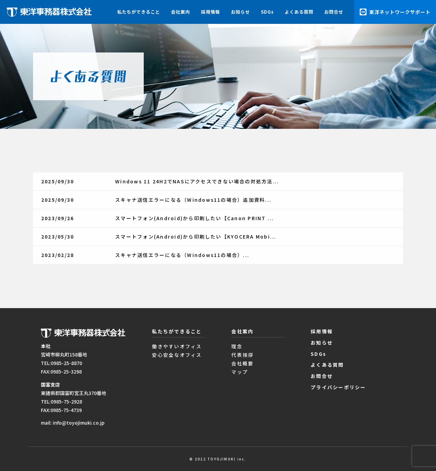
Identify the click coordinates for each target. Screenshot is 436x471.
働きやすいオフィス (177, 346)
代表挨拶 (242, 354)
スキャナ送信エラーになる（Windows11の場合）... (182, 255)
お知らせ (240, 12)
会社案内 (180, 12)
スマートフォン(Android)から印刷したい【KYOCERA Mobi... (195, 236)
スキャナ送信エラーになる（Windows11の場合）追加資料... (193, 199)
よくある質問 (299, 12)
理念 (236, 346)
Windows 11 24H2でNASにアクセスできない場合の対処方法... (197, 181)
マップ (239, 371)
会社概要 (242, 363)
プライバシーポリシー (338, 387)
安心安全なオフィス (177, 354)
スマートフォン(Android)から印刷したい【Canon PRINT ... (194, 218)
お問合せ (333, 12)
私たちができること (138, 12)
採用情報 (210, 12)
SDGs (267, 12)
